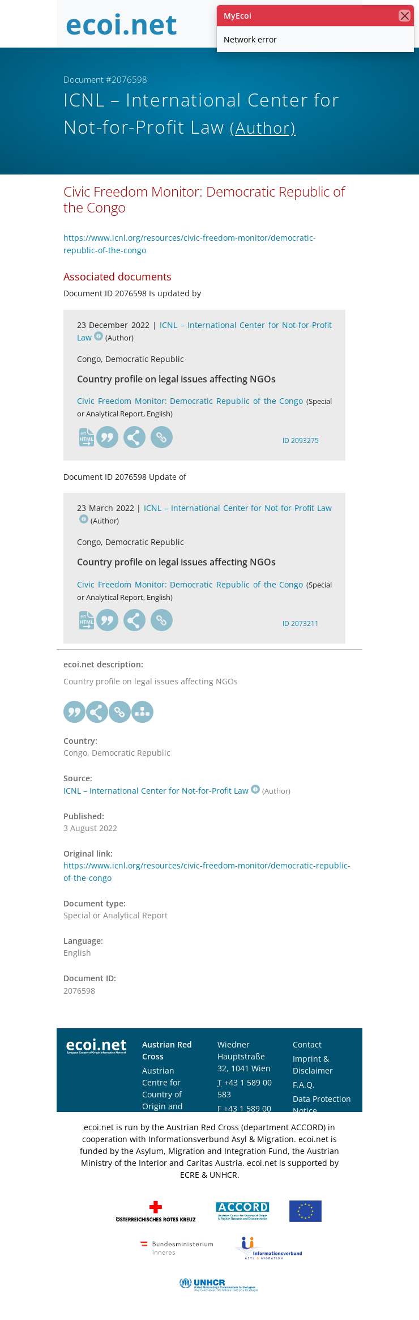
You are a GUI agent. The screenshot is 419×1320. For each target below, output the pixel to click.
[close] (405, 16)
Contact (307, 1044)
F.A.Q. (304, 1084)
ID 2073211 (301, 623)
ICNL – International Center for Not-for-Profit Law (161, 790)
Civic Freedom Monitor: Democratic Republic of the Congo (190, 400)
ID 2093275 (301, 440)
